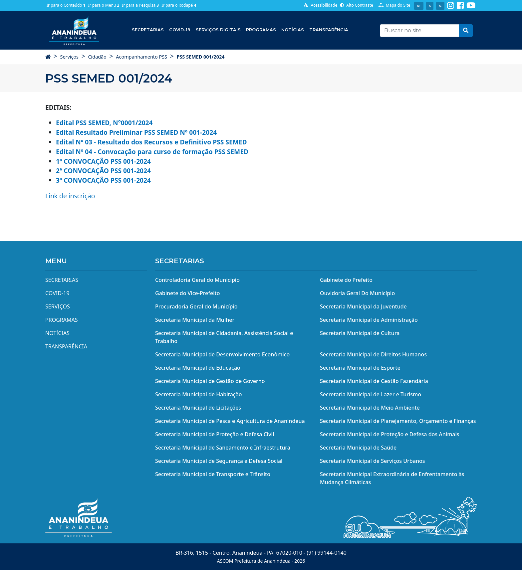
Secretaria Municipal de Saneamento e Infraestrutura (222, 447)
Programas (261, 29)
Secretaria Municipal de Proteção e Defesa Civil (214, 434)
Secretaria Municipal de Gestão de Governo (210, 381)
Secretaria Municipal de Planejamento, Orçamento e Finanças (398, 421)
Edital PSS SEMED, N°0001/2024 (104, 122)
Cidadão (97, 57)
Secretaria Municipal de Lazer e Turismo (370, 394)
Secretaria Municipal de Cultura (360, 333)
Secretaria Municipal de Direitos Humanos (373, 354)
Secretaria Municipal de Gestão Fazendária (374, 381)
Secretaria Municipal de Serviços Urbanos (372, 461)
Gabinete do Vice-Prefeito (187, 293)
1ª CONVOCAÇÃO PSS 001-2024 (103, 161)
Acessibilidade (320, 5)
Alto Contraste (356, 5)
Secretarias (148, 29)
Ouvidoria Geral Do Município (357, 293)
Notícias (292, 29)
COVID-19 (179, 29)
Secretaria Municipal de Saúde (358, 447)
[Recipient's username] (419, 30)
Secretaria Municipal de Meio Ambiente (370, 407)
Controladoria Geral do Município (197, 280)
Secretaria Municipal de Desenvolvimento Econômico (222, 354)
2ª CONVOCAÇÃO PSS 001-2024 (103, 170)
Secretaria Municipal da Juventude (363, 306)
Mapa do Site (394, 5)
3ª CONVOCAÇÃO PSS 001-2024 (103, 180)
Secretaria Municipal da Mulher (194, 319)
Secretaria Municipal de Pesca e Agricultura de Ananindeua (230, 421)
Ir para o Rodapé (178, 5)
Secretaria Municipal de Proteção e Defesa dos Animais (389, 434)
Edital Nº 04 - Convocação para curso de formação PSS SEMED (152, 151)
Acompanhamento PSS (141, 57)
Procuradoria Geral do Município (196, 306)
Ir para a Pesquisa (140, 5)
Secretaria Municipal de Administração (369, 319)
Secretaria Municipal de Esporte (360, 367)
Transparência (328, 29)
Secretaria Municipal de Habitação (198, 394)
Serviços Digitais (218, 29)
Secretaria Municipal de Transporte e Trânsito (212, 474)
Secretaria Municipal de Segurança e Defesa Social (218, 461)
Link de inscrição (70, 195)
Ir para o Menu (104, 5)
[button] (466, 30)
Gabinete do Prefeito (346, 280)
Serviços (69, 57)
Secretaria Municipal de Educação (197, 367)
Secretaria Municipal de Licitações (198, 407)
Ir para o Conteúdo (66, 5)
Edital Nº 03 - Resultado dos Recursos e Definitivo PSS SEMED (151, 141)
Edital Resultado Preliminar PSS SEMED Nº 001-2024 (136, 132)
